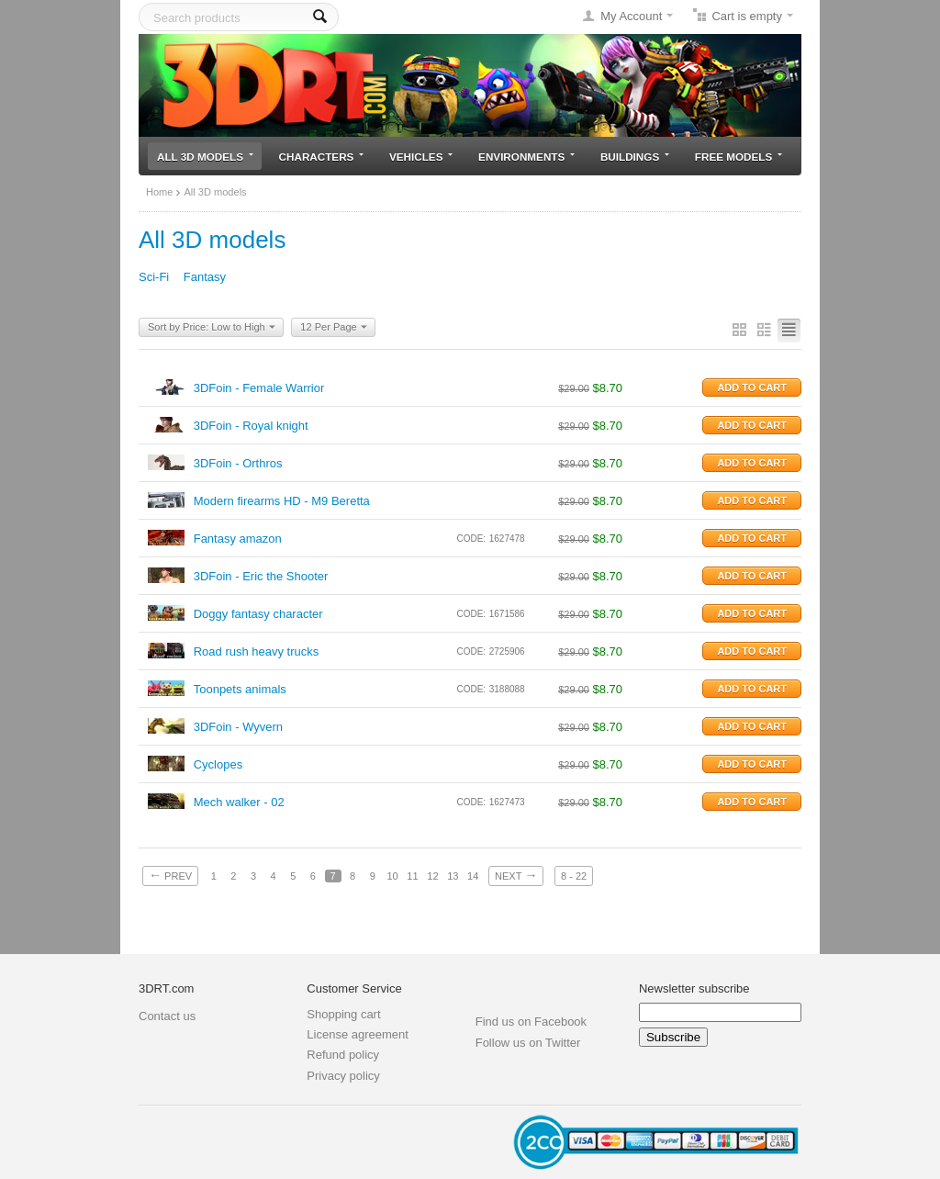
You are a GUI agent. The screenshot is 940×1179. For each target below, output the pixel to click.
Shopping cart (343, 1014)
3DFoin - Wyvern (238, 727)
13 (452, 875)
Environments (526, 157)
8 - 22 (574, 875)
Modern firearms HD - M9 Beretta (282, 501)
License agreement (357, 1034)
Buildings (634, 157)
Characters (321, 157)
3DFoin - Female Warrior (259, 388)
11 (412, 875)
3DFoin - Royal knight (251, 425)
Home (159, 191)
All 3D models (205, 157)
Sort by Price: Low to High (211, 327)
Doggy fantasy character (258, 614)
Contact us (167, 1016)
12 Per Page (333, 327)
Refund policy (343, 1054)
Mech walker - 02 (239, 802)
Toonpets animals (240, 689)
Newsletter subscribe (694, 988)
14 (472, 875)
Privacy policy (343, 1076)
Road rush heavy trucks (256, 651)
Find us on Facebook (531, 1021)
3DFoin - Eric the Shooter (261, 576)
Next (516, 875)
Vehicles (421, 157)
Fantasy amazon (238, 538)
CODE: (471, 538)
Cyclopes (218, 764)
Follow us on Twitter (528, 1043)
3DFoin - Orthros (238, 463)
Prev (170, 875)
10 (391, 875)
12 (432, 875)
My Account (631, 16)
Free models (738, 157)
